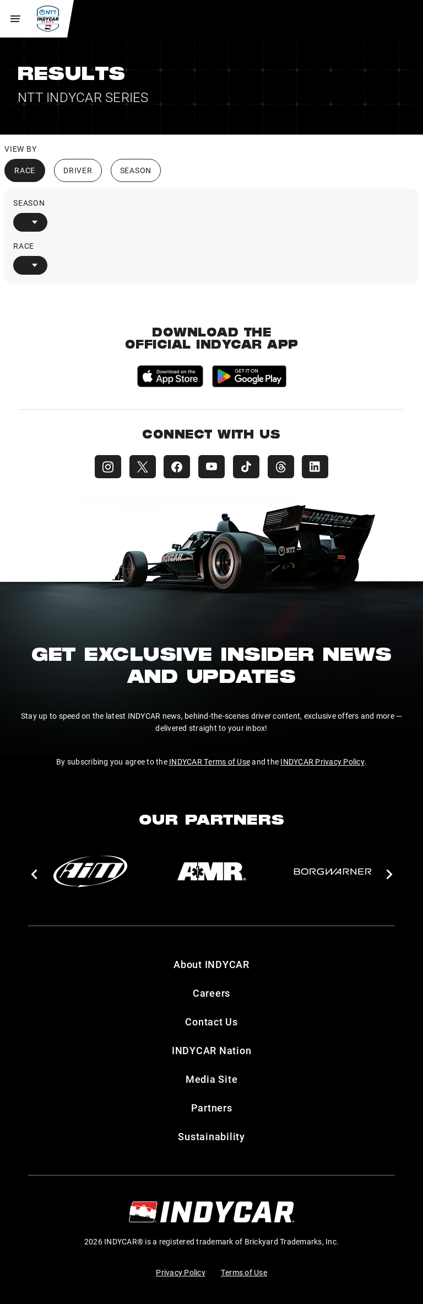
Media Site (212, 1079)
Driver (78, 170)
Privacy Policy (180, 1272)
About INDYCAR (211, 964)
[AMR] (211, 871)
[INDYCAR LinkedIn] (317, 466)
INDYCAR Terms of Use (209, 761)
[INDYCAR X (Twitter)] (141, 466)
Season (136, 170)
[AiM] (90, 871)
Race (24, 170)
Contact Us (211, 1021)
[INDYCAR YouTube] (211, 466)
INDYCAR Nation (212, 1050)
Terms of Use (244, 1272)
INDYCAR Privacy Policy (322, 761)
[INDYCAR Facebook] (176, 466)
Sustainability (211, 1136)
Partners (211, 1107)
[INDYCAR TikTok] (247, 466)
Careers (211, 993)
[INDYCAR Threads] (282, 466)
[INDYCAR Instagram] (106, 466)
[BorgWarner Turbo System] (333, 871)
